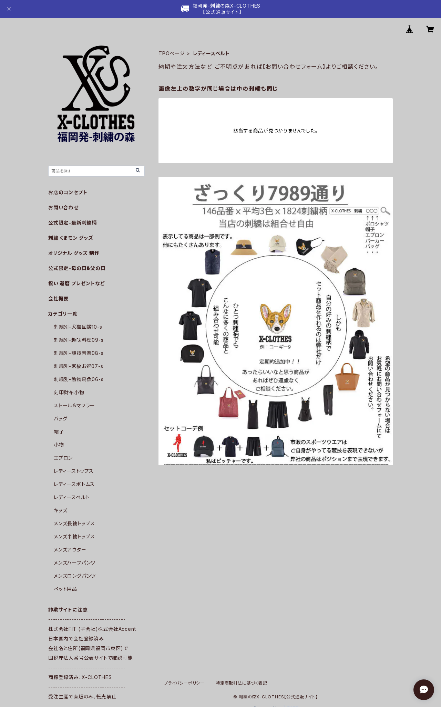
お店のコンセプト (67, 192)
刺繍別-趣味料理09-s (79, 340)
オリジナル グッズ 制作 (74, 253)
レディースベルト (72, 497)
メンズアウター (70, 549)
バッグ (60, 418)
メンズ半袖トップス (74, 536)
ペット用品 (65, 589)
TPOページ (171, 53)
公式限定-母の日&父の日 (77, 268)
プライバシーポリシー (184, 683)
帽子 (59, 432)
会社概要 (58, 298)
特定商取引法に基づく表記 (241, 683)
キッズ (60, 510)
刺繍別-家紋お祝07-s (78, 366)
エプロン (63, 458)
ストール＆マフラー (74, 405)
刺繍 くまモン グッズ (70, 238)
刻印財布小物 (69, 392)
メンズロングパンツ (75, 576)
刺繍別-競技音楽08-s (79, 353)
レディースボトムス (74, 484)
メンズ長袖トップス (74, 523)
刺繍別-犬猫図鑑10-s (78, 327)
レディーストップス (74, 471)
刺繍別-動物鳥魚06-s (79, 379)
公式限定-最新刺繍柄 (72, 223)
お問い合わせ (63, 207)
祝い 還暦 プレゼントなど (76, 283)
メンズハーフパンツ (74, 563)
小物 (59, 445)
